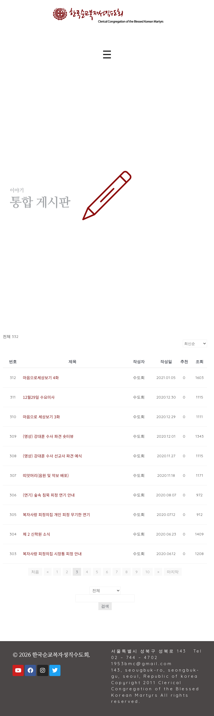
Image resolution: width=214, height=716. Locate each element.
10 (147, 571)
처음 (35, 571)
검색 (105, 606)
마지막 (173, 571)
